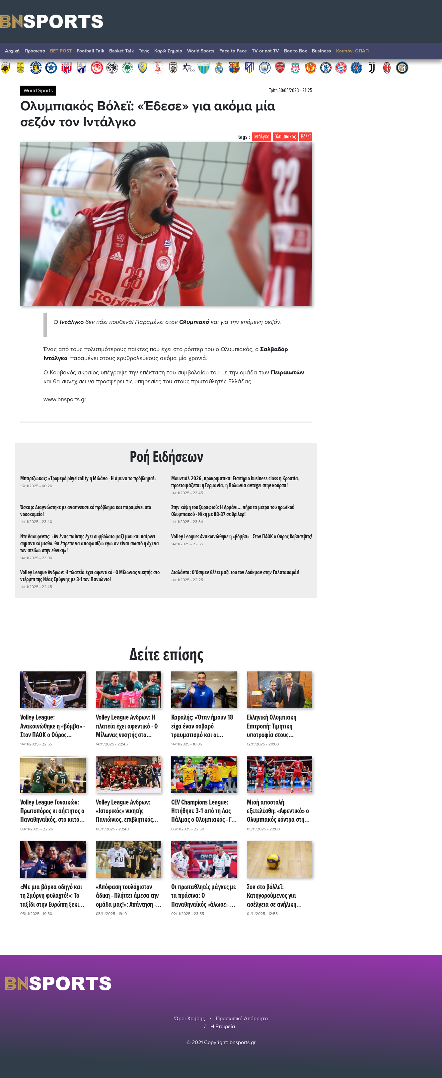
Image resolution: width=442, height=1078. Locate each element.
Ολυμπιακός (285, 137)
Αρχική (12, 51)
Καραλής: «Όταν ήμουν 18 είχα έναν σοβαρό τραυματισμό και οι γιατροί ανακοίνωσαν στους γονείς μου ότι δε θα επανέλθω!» (203, 726)
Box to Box (295, 51)
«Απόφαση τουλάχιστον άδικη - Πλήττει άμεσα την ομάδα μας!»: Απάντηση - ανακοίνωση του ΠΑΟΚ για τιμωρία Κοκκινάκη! (127, 896)
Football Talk (90, 51)
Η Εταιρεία (222, 1026)
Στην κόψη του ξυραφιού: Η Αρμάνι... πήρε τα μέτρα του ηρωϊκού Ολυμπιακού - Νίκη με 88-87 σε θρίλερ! (232, 511)
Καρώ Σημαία (168, 51)
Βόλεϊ (306, 137)
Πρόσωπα (35, 51)
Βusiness (321, 51)
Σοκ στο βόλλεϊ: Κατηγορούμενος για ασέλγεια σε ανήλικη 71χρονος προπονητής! (274, 896)
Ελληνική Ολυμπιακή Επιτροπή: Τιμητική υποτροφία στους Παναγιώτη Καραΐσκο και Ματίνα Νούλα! (277, 726)
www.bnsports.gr (64, 399)
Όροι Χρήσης (189, 1018)
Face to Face (233, 51)
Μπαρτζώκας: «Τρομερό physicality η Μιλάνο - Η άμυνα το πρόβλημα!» (88, 478)
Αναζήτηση (430, 52)
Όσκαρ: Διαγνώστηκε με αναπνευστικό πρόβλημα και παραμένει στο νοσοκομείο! (85, 511)
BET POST (61, 51)
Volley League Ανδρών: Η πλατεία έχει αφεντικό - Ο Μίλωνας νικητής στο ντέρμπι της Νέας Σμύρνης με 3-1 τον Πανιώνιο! (90, 576)
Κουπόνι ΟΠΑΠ (352, 51)
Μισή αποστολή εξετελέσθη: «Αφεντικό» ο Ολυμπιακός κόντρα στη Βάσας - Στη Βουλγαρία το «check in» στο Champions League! (278, 811)
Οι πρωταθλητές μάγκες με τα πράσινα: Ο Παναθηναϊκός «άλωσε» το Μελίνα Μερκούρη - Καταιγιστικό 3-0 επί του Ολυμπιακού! (203, 896)
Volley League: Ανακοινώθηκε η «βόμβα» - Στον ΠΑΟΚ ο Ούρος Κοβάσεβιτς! (241, 536)
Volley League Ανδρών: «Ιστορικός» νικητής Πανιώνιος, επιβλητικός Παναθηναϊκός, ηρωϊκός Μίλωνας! (125, 811)
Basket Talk (121, 51)
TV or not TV (265, 51)
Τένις (144, 51)
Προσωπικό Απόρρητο (242, 1018)
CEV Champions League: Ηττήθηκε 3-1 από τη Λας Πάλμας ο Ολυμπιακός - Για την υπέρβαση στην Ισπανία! (203, 811)
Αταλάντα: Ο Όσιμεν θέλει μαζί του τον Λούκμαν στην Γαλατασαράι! (235, 572)
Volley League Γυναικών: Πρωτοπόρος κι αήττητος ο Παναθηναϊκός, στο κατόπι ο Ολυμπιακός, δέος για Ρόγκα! (52, 811)
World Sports (200, 51)
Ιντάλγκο (261, 137)
